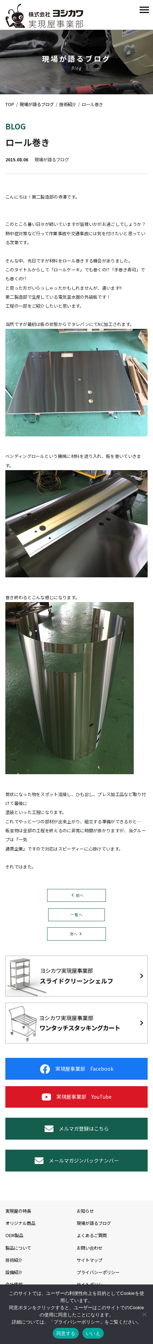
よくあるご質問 (92, 1235)
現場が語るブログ (94, 1223)
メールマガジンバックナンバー (77, 1160)
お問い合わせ (89, 1248)
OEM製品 (14, 1235)
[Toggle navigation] (144, 10)
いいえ (93, 1333)
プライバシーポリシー (98, 1272)
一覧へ (76, 914)
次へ (73, 934)
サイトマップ (89, 1260)
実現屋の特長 (18, 1211)
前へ (80, 895)
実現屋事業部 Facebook (76, 1069)
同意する (65, 1333)
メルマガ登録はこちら (77, 1128)
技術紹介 (13, 1260)
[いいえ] (144, 1314)
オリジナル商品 (20, 1223)
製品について (18, 1248)
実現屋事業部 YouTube (77, 1097)
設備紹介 (13, 1272)
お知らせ (85, 1211)
